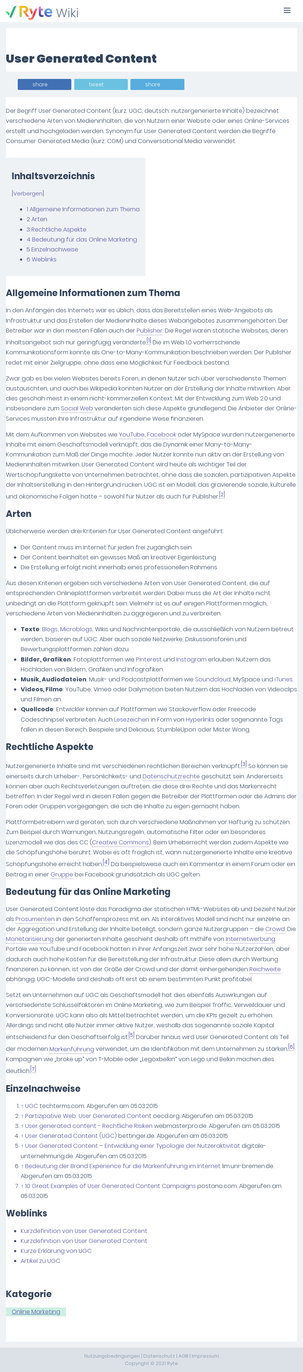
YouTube (131, 434)
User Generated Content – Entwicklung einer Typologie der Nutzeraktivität (132, 1146)
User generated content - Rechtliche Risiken (89, 1126)
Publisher (150, 330)
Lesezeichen (131, 719)
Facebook (161, 434)
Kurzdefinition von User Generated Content (84, 1231)
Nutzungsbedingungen (112, 1355)
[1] (149, 340)
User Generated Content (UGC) (71, 1136)
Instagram (191, 659)
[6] (291, 1046)
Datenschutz (159, 1355)
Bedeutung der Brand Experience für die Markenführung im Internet (123, 1166)
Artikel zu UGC (40, 1261)
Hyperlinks (200, 719)
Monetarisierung (30, 939)
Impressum (205, 1355)
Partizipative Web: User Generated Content (88, 1116)
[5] (132, 1035)
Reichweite (265, 969)
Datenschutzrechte (171, 776)
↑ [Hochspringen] (22, 1106)
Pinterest (149, 659)
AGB (183, 1355)
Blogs (50, 629)
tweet (96, 84)
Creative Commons (120, 842)
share (40, 84)
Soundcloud (213, 679)
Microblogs (76, 629)
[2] (222, 494)
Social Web (77, 408)
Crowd (275, 929)
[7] (33, 1069)
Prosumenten (35, 919)
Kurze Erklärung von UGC (56, 1251)
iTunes (284, 679)
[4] (106, 862)
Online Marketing (36, 1311)
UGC (31, 1106)
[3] (244, 764)
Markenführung (72, 1049)
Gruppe (62, 874)
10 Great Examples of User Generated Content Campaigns (110, 1186)
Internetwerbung (250, 939)
